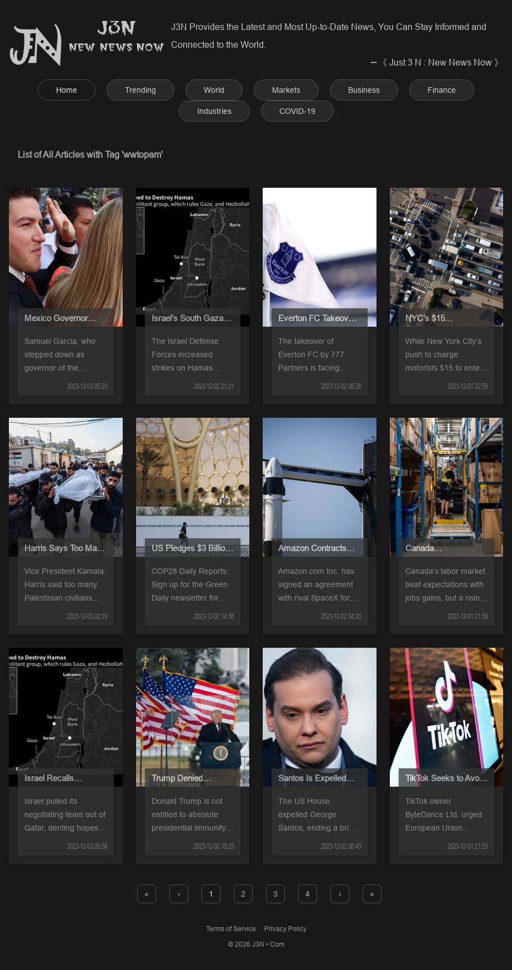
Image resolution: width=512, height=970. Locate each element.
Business (364, 90)
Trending (140, 90)
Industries (214, 111)
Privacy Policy (285, 928)
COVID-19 (297, 111)
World (214, 90)
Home (66, 90)
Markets (286, 90)
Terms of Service (231, 928)
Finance (442, 90)
